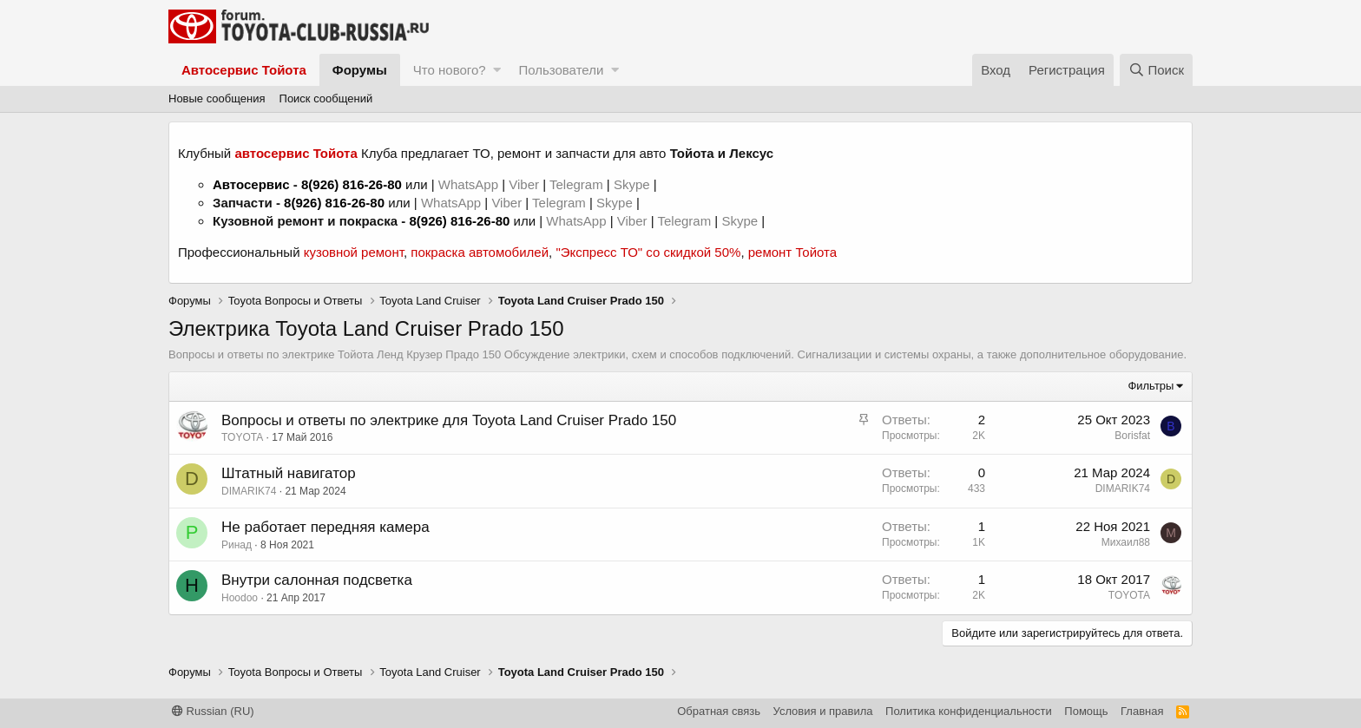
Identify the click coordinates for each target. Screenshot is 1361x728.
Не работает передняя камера (325, 527)
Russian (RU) (213, 711)
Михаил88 (1125, 542)
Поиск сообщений (326, 98)
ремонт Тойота (792, 252)
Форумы (359, 69)
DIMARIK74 (248, 491)
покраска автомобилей (480, 252)
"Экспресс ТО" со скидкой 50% (648, 252)
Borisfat (1132, 436)
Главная (1142, 711)
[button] (497, 70)
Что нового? (449, 69)
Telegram (578, 184)
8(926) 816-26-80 (351, 184)
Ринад (236, 545)
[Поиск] (1156, 70)
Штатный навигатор (288, 473)
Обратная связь (718, 711)
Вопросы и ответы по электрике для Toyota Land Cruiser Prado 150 (448, 420)
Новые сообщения (217, 98)
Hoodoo (239, 598)
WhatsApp (470, 184)
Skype (634, 184)
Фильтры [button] (1151, 385)
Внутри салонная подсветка (316, 580)
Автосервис (251, 184)
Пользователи (560, 69)
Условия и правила (823, 711)
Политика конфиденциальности (968, 711)
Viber (524, 184)
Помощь (1086, 711)
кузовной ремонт (354, 252)
